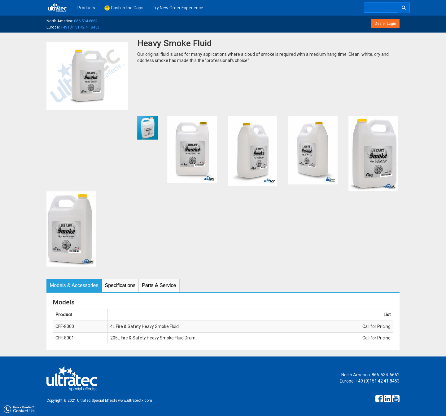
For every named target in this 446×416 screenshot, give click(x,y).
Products (86, 7)
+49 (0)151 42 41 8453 (80, 27)
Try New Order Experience (178, 7)
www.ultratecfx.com (135, 400)
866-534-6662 (86, 21)
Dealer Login (385, 23)
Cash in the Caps (123, 8)
